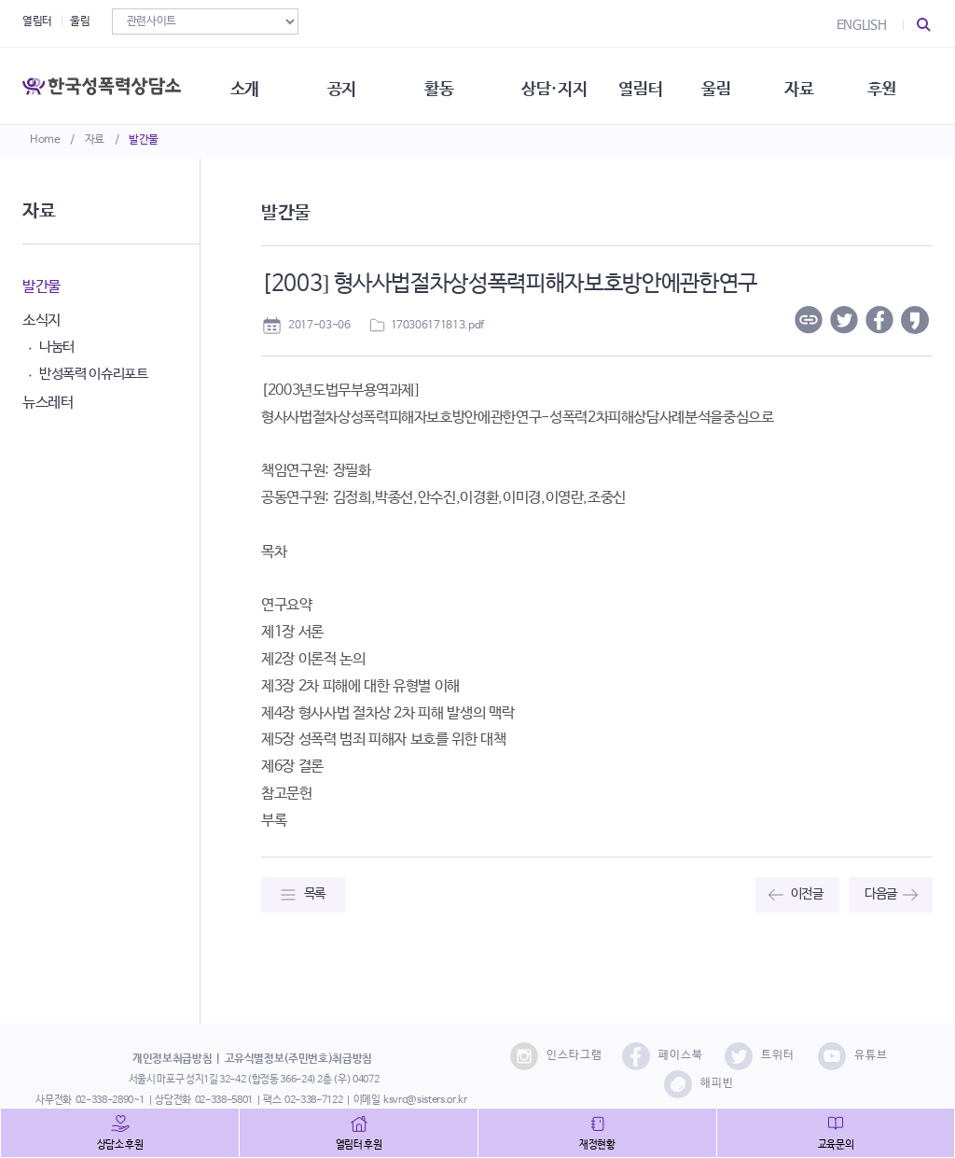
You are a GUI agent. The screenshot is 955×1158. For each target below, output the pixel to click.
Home (45, 139)
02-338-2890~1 (110, 1100)
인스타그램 (556, 1056)
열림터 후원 (359, 1145)
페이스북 (662, 1056)
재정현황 (597, 1145)
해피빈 (699, 1084)
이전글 (807, 893)
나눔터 (57, 347)
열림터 (37, 21)
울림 (80, 21)
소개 (249, 84)
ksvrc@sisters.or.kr (424, 1100)
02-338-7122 (313, 1100)
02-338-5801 (224, 1100)
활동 (447, 84)
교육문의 (836, 1145)
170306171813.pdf (437, 325)
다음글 (881, 893)
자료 (94, 139)
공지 (348, 84)
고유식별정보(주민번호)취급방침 (298, 1059)
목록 (314, 893)
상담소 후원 (120, 1145)
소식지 (41, 320)
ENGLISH (862, 25)
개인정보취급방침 (172, 1059)
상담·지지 (564, 84)
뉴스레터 (48, 403)
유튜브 (853, 1056)
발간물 (144, 139)
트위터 (760, 1056)
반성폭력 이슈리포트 (93, 374)
